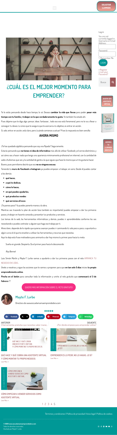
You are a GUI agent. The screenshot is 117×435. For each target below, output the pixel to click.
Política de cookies (104, 413)
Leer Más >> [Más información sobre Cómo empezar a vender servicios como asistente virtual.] (5, 400)
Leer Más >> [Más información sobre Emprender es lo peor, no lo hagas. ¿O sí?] (54, 358)
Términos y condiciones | (55, 413)
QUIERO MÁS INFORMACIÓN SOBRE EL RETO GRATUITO (49, 287)
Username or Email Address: (107, 42)
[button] (54, 8)
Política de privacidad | (76, 413)
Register (103, 69)
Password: (103, 50)
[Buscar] (113, 82)
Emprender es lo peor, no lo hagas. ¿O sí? (71, 355)
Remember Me (107, 58)
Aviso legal (90, 413)
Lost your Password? (103, 73)
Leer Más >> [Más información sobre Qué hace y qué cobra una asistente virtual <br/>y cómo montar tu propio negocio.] (5, 362)
